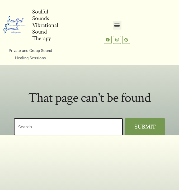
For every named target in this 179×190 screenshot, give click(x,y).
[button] (117, 25)
